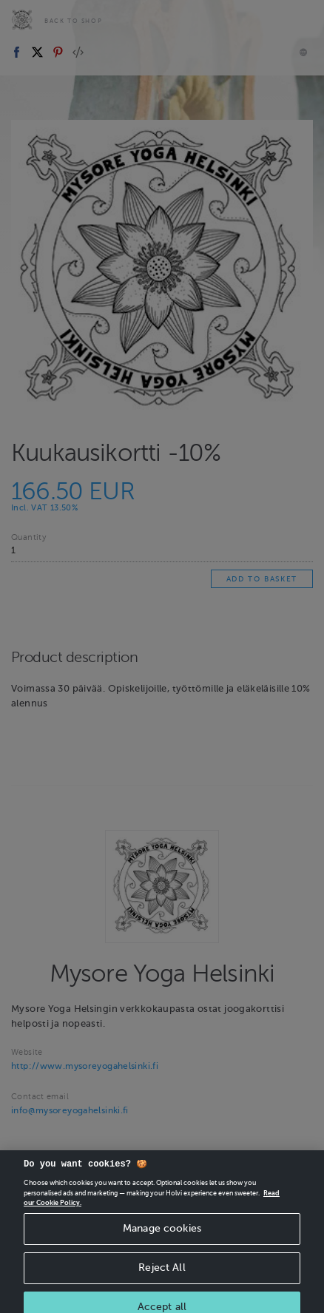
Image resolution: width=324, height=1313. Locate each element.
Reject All (161, 1281)
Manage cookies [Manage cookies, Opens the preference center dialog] (162, 1242)
